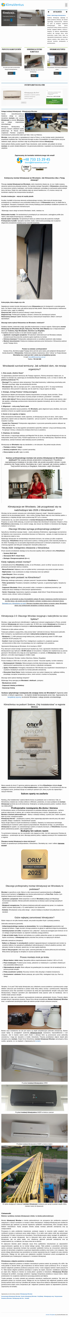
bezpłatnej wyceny (14, 697)
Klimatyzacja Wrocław (12, 12)
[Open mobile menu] (66, 5)
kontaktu (38, 1041)
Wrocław (9, 1298)
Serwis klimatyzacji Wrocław (29, 1296)
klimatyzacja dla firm (18, 1298)
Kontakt (27, 1298)
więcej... (10, 73)
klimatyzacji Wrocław (14, 1220)
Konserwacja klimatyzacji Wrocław (10, 1296)
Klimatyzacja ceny (49, 1296)
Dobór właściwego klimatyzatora (56, 15)
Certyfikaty (40, 1296)
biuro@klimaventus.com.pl (37, 357)
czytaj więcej (7, 20)
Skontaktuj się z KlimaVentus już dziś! (14, 603)
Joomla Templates (50, 1314)
